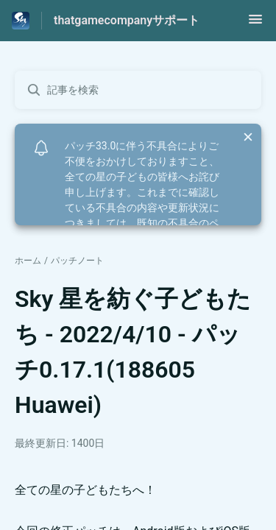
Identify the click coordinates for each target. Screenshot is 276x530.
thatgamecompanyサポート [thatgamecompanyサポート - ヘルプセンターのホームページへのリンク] (126, 20)
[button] (255, 24)
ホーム (28, 260)
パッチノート (77, 260)
